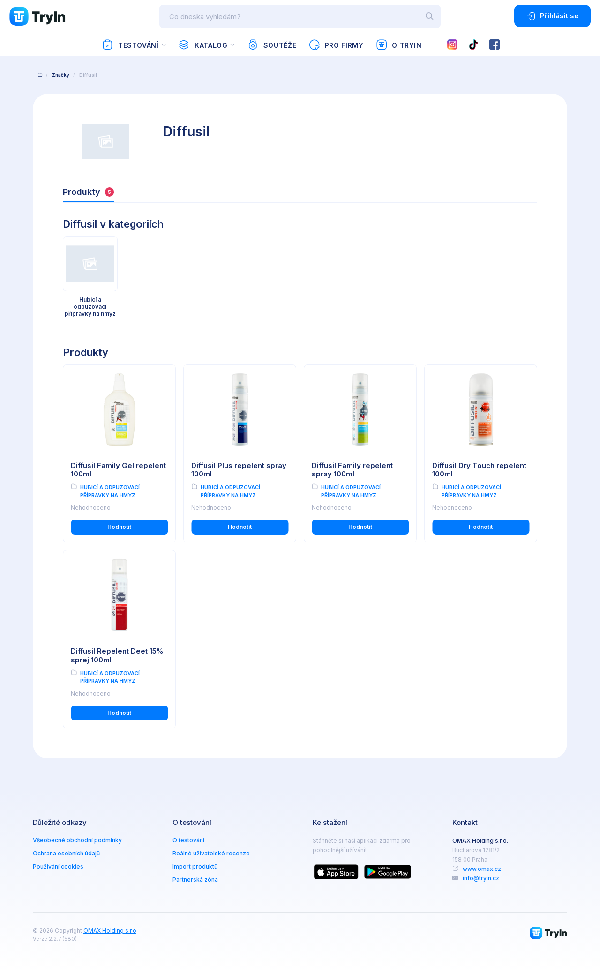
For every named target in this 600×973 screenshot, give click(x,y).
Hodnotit (119, 526)
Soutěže (271, 45)
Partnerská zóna (195, 879)
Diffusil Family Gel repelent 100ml (118, 470)
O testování (188, 840)
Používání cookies (58, 866)
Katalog (202, 45)
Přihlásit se (552, 16)
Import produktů (195, 866)
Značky (60, 75)
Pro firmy (335, 45)
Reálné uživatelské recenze (211, 853)
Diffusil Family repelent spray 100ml (352, 470)
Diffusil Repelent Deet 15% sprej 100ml (117, 655)
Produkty (88, 192)
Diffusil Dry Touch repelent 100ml (479, 470)
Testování (130, 45)
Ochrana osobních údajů (66, 853)
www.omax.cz (482, 868)
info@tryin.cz (481, 878)
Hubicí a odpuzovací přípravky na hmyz (110, 491)
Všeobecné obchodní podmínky (77, 840)
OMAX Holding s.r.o (109, 930)
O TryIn (399, 45)
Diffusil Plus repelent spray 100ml (238, 470)
